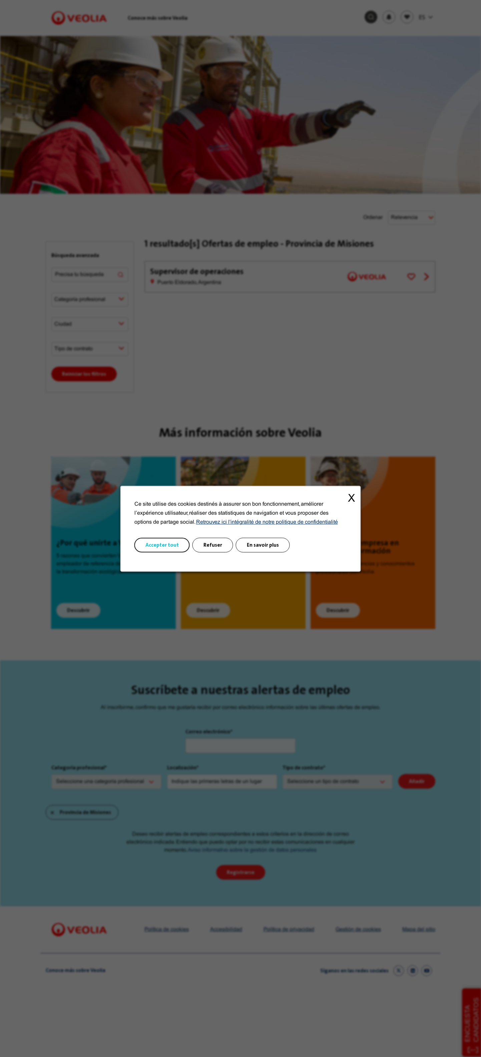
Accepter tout (162, 544)
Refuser (212, 544)
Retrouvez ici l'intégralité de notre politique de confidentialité (267, 522)
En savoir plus (263, 544)
